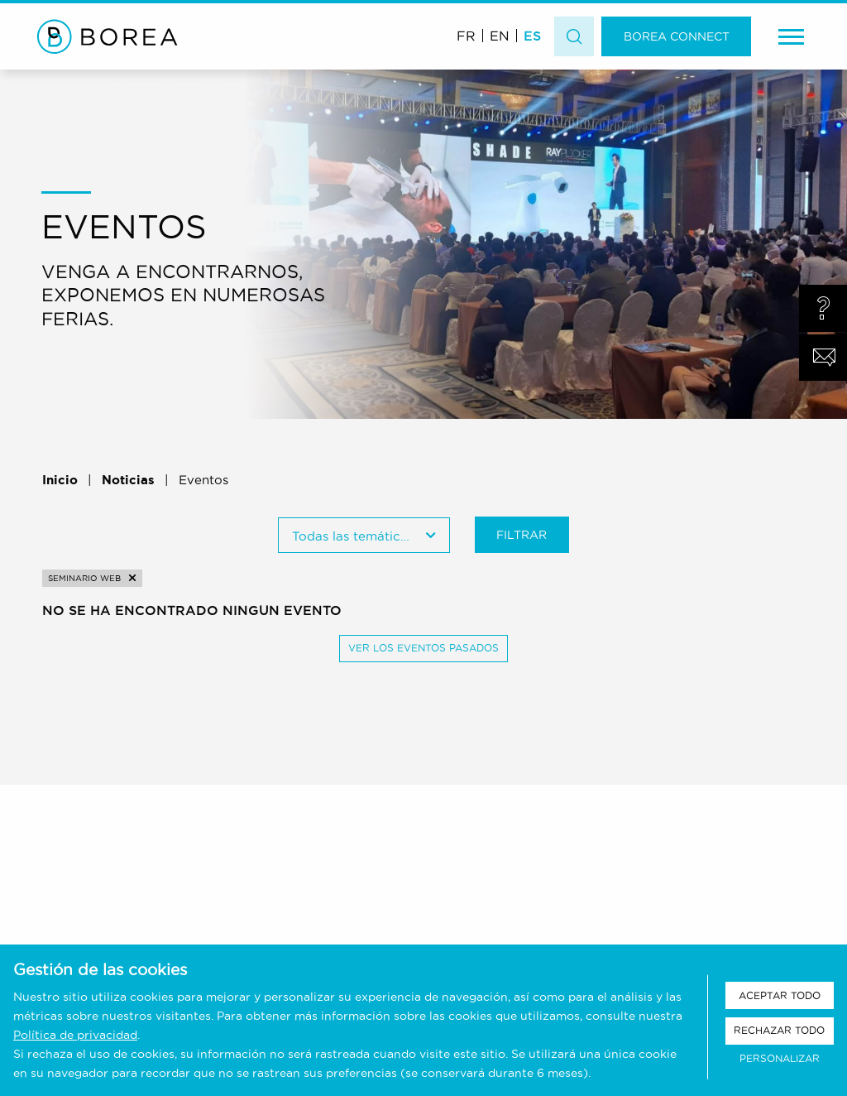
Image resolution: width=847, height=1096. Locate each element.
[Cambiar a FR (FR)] (466, 35)
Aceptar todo (780, 995)
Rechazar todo (779, 1030)
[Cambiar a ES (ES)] (532, 35)
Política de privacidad (75, 1034)
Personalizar (779, 1058)
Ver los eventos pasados (423, 647)
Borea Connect (677, 36)
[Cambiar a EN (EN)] (499, 35)
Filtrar (521, 534)
